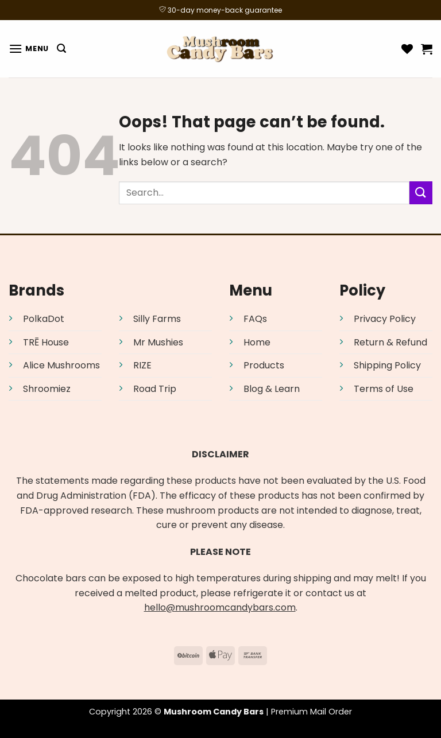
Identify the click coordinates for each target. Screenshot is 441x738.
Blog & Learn (271, 388)
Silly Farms (157, 318)
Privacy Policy (385, 318)
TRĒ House (46, 342)
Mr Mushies (158, 342)
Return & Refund (390, 342)
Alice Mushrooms (61, 365)
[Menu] (29, 48)
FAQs (255, 318)
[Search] (61, 48)
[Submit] (420, 192)
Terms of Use (383, 388)
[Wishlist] (407, 48)
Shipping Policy (387, 365)
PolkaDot (43, 318)
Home (256, 342)
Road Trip (154, 388)
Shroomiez (47, 388)
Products (263, 365)
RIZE (142, 365)
